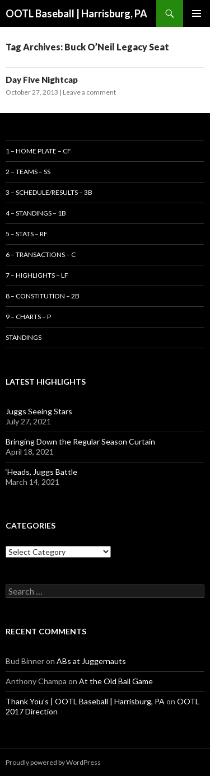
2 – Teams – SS (28, 171)
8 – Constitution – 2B (43, 296)
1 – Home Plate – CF (38, 151)
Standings (23, 337)
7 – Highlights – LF (37, 275)
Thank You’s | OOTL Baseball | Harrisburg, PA (85, 701)
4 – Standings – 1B (36, 213)
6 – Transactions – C (41, 254)
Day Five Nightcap (42, 79)
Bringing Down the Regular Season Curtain (80, 441)
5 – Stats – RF (27, 234)
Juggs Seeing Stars (39, 411)
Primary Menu (196, 13)
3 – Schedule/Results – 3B (49, 192)
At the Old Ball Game (116, 681)
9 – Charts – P (28, 316)
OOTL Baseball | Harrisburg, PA (76, 13)
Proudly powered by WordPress (53, 762)
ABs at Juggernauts (91, 661)
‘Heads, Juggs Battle (41, 471)
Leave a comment (89, 92)
